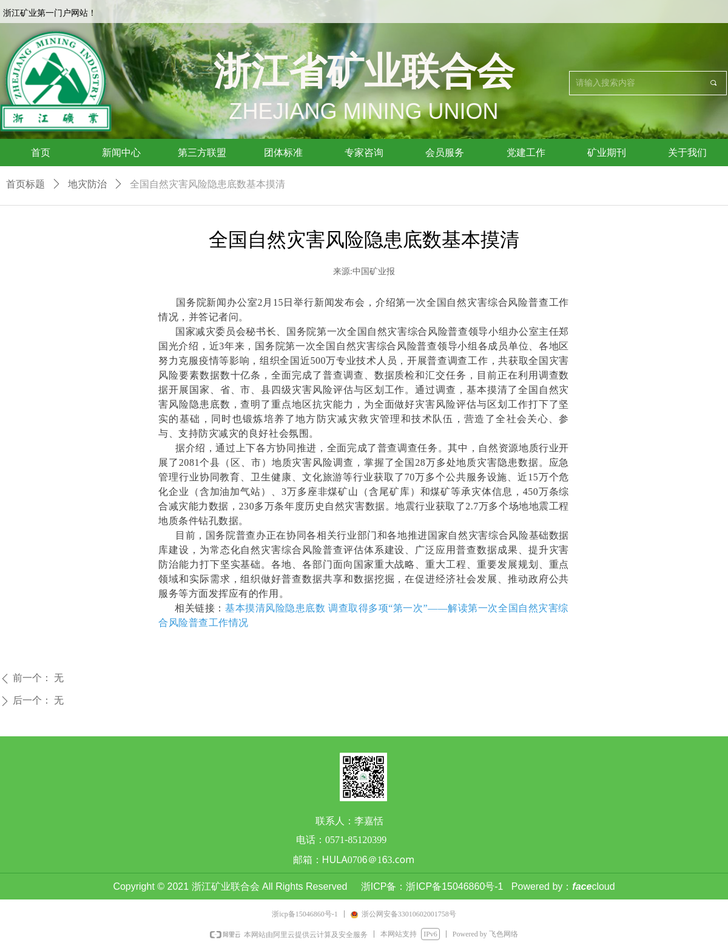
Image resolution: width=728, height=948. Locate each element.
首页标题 (25, 184)
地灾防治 (87, 184)
